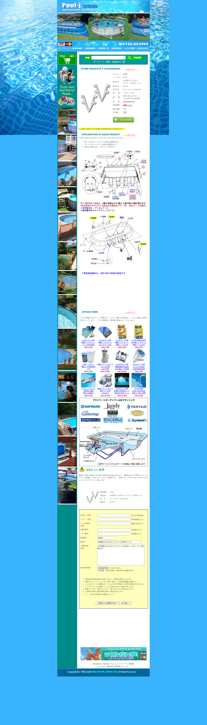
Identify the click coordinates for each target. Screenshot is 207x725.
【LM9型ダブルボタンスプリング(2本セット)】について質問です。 (121, 557)
